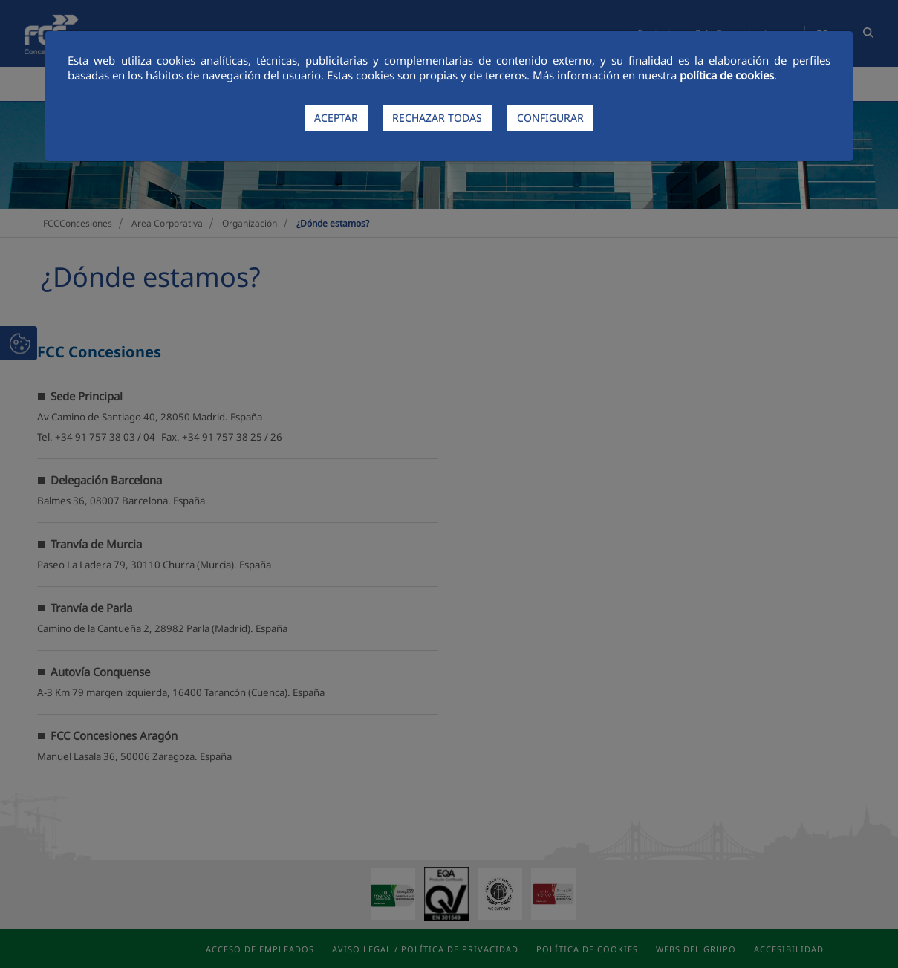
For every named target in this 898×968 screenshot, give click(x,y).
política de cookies (727, 75)
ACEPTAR (336, 118)
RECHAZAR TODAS (437, 118)
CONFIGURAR (550, 118)
